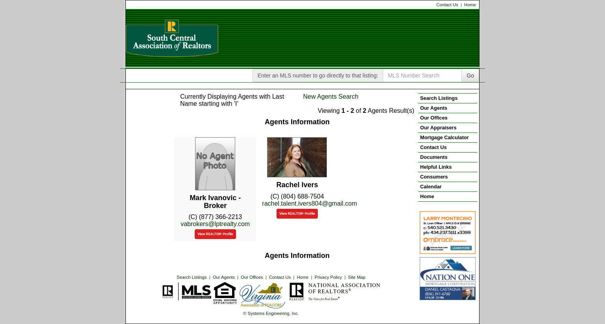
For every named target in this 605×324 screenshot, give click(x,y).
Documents (434, 157)
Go (470, 75)
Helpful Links (436, 167)
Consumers (434, 177)
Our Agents (224, 277)
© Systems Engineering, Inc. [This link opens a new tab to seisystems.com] (271, 313)
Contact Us (447, 4)
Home (470, 4)
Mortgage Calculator (444, 137)
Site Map (356, 277)
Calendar (431, 187)
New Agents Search (331, 96)
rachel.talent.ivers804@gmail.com (309, 203)
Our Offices (252, 277)
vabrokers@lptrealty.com (215, 224)
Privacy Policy (328, 277)
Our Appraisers (438, 128)
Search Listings (192, 277)
